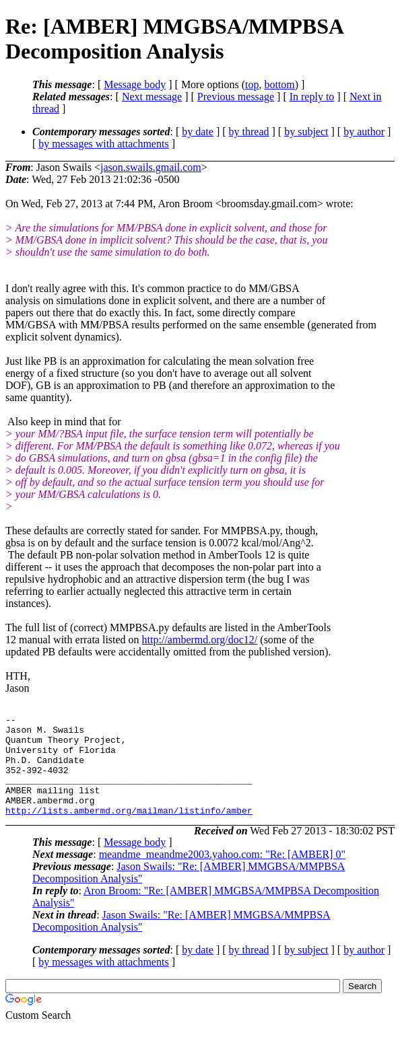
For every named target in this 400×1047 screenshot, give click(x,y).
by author (364, 131)
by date (197, 131)
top (252, 84)
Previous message (235, 96)
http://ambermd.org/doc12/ (200, 639)
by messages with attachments (103, 143)
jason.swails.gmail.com (150, 167)
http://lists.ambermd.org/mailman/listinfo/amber (129, 830)
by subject (306, 131)
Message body (135, 84)
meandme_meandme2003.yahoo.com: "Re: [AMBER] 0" (222, 874)
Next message (152, 96)
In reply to (312, 96)
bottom (279, 84)
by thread (249, 131)
